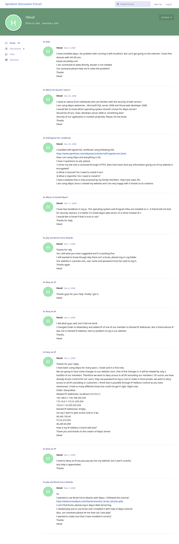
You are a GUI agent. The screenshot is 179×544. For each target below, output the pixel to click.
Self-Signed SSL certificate (58, 137)
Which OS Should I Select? (58, 89)
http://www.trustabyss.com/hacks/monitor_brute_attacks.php (89, 501)
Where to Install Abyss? (57, 197)
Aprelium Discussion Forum (23, 4)
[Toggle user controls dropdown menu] (166, 17)
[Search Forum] (133, 4)
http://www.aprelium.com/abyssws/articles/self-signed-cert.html (91, 153)
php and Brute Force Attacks (59, 237)
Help (48, 41)
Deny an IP (51, 282)
